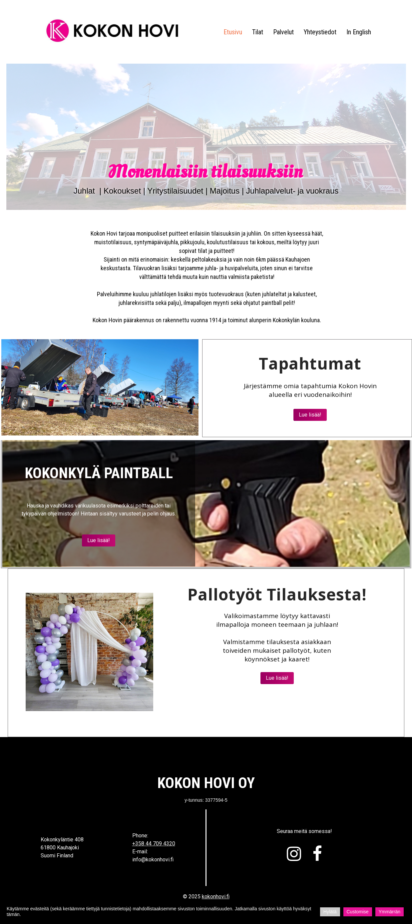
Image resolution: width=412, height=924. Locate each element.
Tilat (257, 32)
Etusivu (232, 32)
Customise (358, 911)
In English (358, 32)
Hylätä (330, 911)
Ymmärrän (389, 911)
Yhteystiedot (320, 32)
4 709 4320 (162, 843)
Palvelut (283, 32)
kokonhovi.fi (215, 896)
